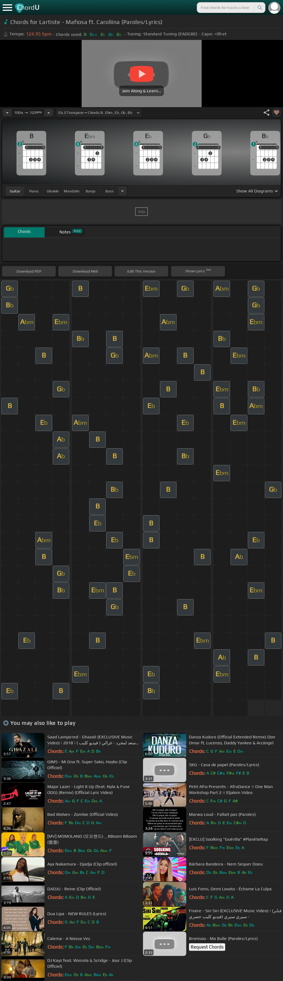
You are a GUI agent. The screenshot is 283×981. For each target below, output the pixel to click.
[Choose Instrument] (122, 191)
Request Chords (207, 947)
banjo (90, 191)
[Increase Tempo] (48, 112)
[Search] (259, 7)
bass (109, 191)
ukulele (53, 191)
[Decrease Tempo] (7, 112)
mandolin (71, 191)
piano (34, 191)
